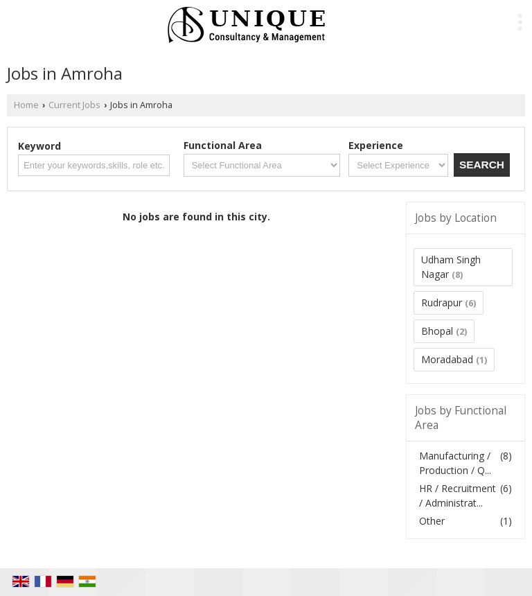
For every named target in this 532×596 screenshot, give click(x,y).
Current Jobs (74, 105)
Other (432, 520)
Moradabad (447, 359)
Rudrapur (441, 302)
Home (26, 105)
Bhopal (437, 331)
